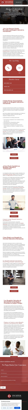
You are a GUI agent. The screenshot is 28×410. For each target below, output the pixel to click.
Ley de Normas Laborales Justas (9, 174)
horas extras (21, 263)
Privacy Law (7, 86)
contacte (22, 336)
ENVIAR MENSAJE (14, 216)
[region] (11, 405)
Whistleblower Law (8, 90)
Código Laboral (10, 175)
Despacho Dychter (6, 51)
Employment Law (8, 83)
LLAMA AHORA (14, 154)
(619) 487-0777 (18, 2)
